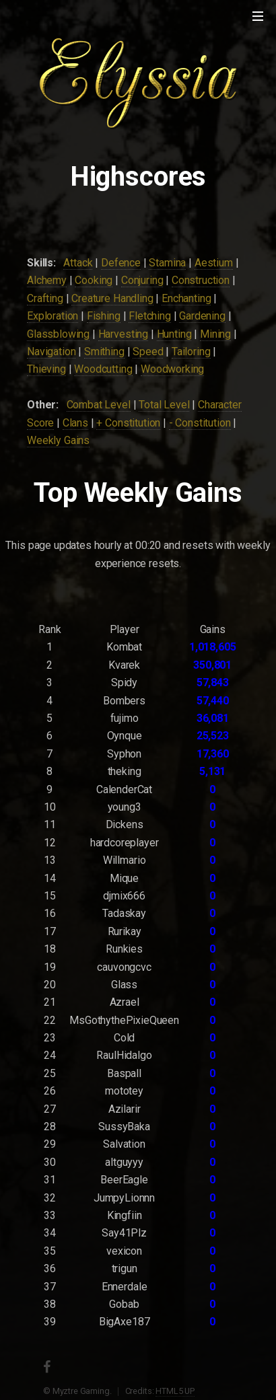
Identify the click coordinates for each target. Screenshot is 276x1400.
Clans (75, 422)
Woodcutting (103, 369)
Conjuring (142, 280)
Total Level (164, 404)
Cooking (93, 280)
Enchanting (186, 298)
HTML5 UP (175, 1391)
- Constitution (200, 422)
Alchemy (47, 280)
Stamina (167, 262)
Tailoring (191, 351)
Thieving (46, 369)
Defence (121, 262)
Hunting (174, 334)
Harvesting (123, 334)
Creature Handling (112, 298)
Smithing (104, 351)
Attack (77, 262)
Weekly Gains (58, 440)
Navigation (51, 351)
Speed (148, 351)
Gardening (202, 315)
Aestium (214, 262)
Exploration (52, 315)
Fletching (150, 315)
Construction (201, 280)
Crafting (45, 298)
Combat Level (99, 404)
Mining (215, 334)
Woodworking (172, 369)
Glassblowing (58, 334)
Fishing (103, 315)
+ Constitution (128, 422)
